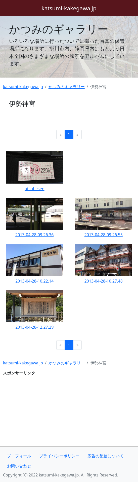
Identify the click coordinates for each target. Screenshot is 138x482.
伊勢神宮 (22, 103)
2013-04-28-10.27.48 (103, 281)
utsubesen (34, 188)
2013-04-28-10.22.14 (34, 281)
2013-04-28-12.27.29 (34, 327)
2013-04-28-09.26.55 (103, 234)
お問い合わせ (19, 466)
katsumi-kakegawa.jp (23, 86)
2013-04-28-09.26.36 (34, 234)
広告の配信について (105, 456)
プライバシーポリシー (59, 456)
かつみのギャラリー (58, 29)
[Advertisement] (69, 411)
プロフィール (19, 456)
